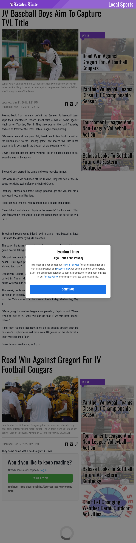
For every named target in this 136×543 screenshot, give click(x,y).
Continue (68, 289)
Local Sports (121, 4)
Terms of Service (70, 264)
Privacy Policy (63, 268)
